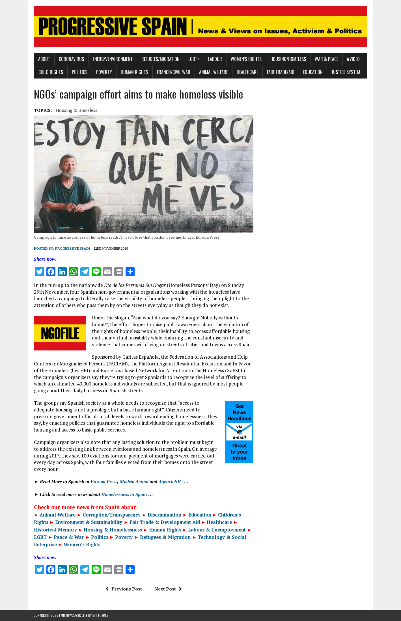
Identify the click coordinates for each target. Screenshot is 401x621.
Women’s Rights (245, 59)
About (44, 59)
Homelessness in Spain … (127, 494)
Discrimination (164, 515)
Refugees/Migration (160, 59)
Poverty (104, 72)
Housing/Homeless (288, 59)
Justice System (345, 72)
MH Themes (100, 615)
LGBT (40, 537)
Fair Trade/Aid (280, 72)
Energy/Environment (112, 59)
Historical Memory (55, 530)
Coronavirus (71, 59)
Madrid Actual (134, 482)
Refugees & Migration (165, 537)
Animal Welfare (213, 72)
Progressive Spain (72, 249)
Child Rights (50, 72)
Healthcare (247, 72)
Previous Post (123, 589)
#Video (353, 59)
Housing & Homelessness (113, 530)
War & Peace (326, 59)
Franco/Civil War (173, 72)
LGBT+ (193, 59)
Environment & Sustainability (89, 522)
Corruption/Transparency (111, 515)
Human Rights (134, 72)
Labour (215, 59)
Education (312, 72)
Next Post (168, 589)
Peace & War (69, 537)
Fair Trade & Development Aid (164, 522)
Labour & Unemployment (217, 530)
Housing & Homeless (76, 110)
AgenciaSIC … (173, 482)
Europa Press (103, 482)
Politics (79, 72)
